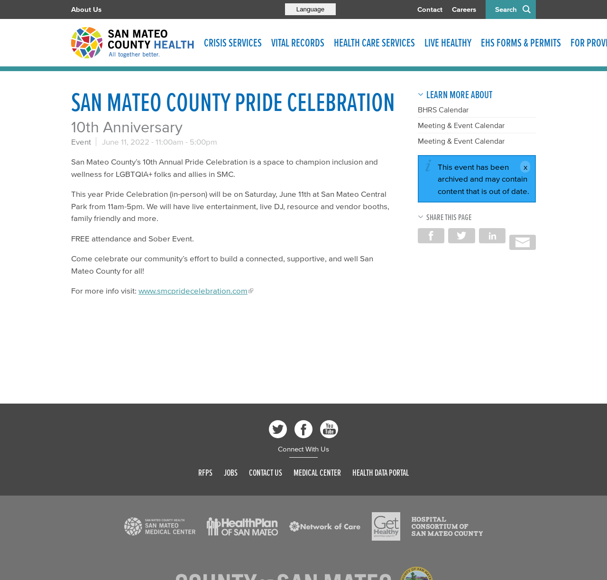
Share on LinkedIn (492, 235)
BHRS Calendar (443, 109)
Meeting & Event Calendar (461, 125)
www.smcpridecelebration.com (193, 290)
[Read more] (159, 526)
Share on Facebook (431, 235)
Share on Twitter (461, 235)
